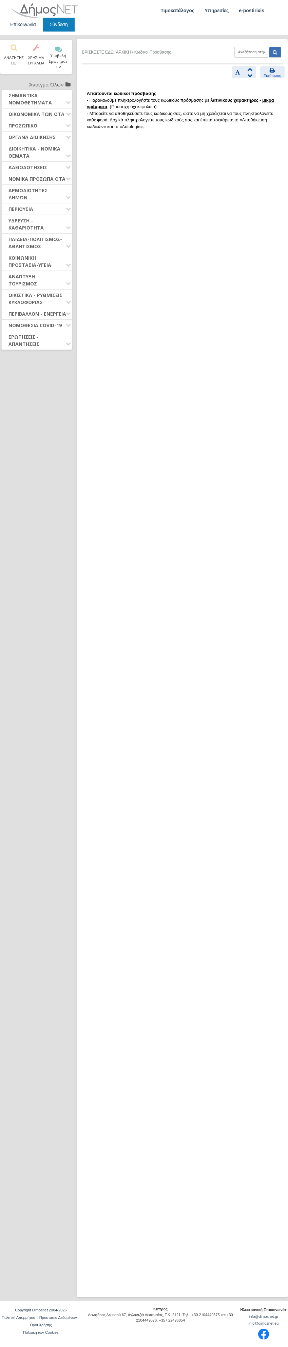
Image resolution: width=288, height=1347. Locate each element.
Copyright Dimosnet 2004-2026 (40, 1310)
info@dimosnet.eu (264, 1323)
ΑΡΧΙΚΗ (123, 52)
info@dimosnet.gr (263, 1316)
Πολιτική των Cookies (40, 1332)
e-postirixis (251, 10)
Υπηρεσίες (217, 10)
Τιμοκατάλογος (177, 10)
